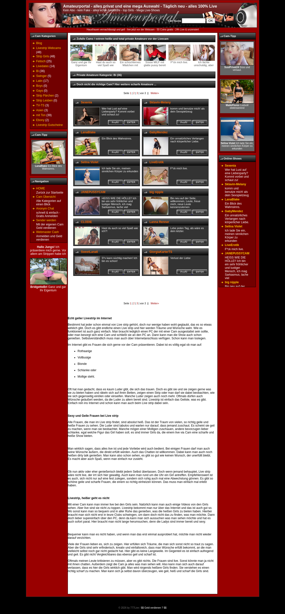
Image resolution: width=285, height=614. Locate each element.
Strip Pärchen (45, 95)
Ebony (40, 120)
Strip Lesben (44, 100)
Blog (39, 43)
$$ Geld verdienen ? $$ (153, 607)
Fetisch (41, 61)
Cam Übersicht (46, 196)
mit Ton (41, 115)
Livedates (42, 66)
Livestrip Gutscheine (49, 125)
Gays (39, 90)
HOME (40, 188)
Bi (37, 71)
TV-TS (40, 105)
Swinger (41, 76)
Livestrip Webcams (48, 48)
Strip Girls (42, 56)
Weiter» (154, 93)
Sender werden (46, 220)
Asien (40, 110)
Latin (39, 81)
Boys (39, 85)
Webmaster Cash (47, 232)
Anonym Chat (45, 208)
